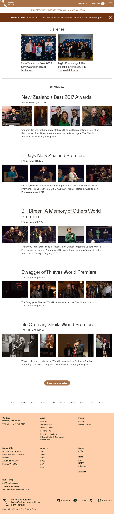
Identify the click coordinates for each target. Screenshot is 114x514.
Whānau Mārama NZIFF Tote (15, 489)
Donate (5, 457)
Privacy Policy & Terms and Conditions (52, 438)
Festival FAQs (46, 431)
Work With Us (46, 427)
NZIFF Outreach (85, 424)
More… (43, 467)
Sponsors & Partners (11, 451)
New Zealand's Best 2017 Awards (56, 97)
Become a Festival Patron (13, 454)
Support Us (7, 448)
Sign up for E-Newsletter (13, 424)
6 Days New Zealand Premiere (53, 155)
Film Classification (48, 434)
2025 (42, 451)
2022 (42, 461)
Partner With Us (9, 464)
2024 (42, 454)
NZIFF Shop (8, 480)
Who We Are (46, 424)
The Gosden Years (10, 486)
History (43, 421)
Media (81, 418)
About (43, 418)
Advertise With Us (10, 461)
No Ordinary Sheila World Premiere (57, 324)
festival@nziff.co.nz (11, 420)
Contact (6, 418)
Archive (44, 448)
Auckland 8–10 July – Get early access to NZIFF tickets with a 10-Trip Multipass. (57, 17)
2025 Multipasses (10, 483)
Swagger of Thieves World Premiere (58, 272)
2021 (42, 464)
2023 (42, 457)
